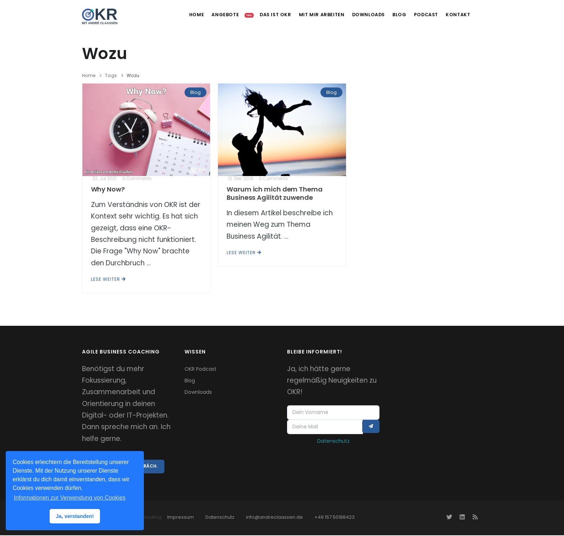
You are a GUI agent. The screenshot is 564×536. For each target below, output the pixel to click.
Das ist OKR (262, 15)
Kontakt (455, 15)
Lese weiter (108, 279)
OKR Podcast (201, 369)
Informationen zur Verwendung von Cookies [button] (69, 498)
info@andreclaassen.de (274, 517)
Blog (392, 15)
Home (179, 15)
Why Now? (108, 189)
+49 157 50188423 (334, 517)
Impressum (180, 517)
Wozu (133, 75)
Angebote (210, 15)
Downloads (358, 15)
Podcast (421, 15)
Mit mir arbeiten (310, 15)
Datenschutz (333, 442)
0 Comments (136, 178)
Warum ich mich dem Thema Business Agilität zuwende (275, 193)
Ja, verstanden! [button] (75, 516)
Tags (111, 75)
